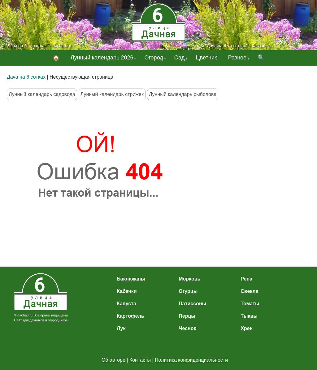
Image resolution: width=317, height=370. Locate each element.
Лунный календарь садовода (42, 94)
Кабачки (127, 291)
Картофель (130, 316)
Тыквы (249, 316)
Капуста (126, 303)
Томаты (250, 303)
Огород (153, 57)
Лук (121, 328)
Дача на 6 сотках (26, 77)
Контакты (140, 360)
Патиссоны (192, 303)
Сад (179, 57)
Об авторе (113, 360)
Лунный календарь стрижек (112, 94)
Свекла (249, 291)
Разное (237, 57)
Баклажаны (131, 278)
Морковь (189, 278)
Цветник (206, 57)
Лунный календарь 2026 (102, 57)
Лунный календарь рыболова (182, 94)
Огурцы (188, 291)
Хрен (247, 328)
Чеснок (187, 328)
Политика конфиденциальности (191, 360)
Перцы (187, 316)
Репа (246, 278)
